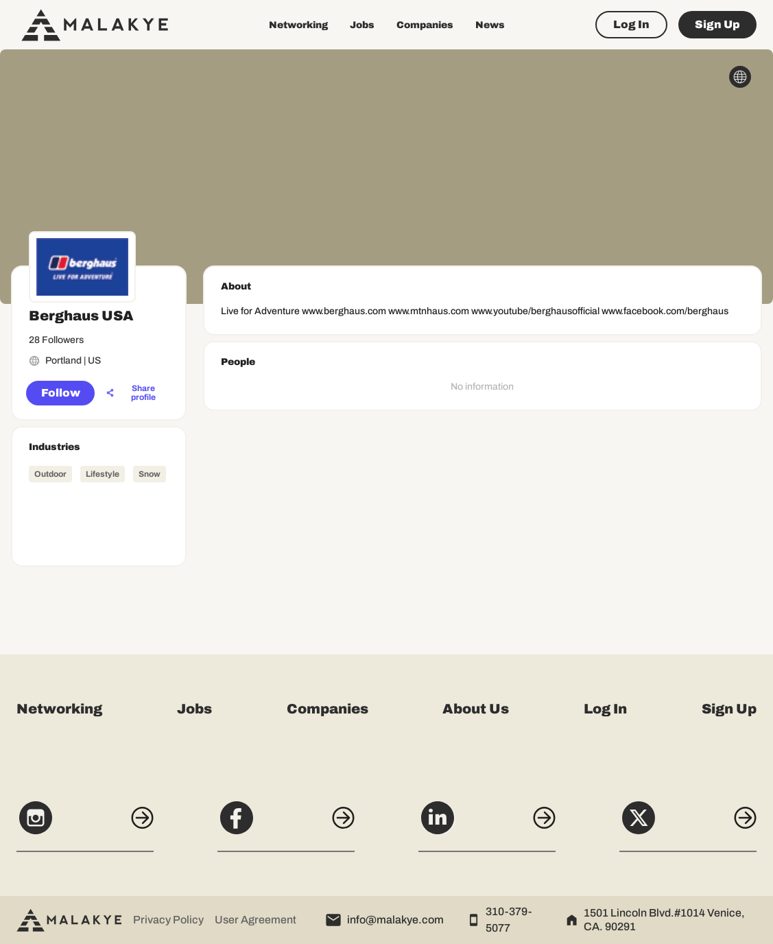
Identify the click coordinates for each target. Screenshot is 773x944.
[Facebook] (286, 825)
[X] (688, 825)
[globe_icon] (740, 77)
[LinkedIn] (487, 825)
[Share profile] (135, 393)
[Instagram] (85, 825)
